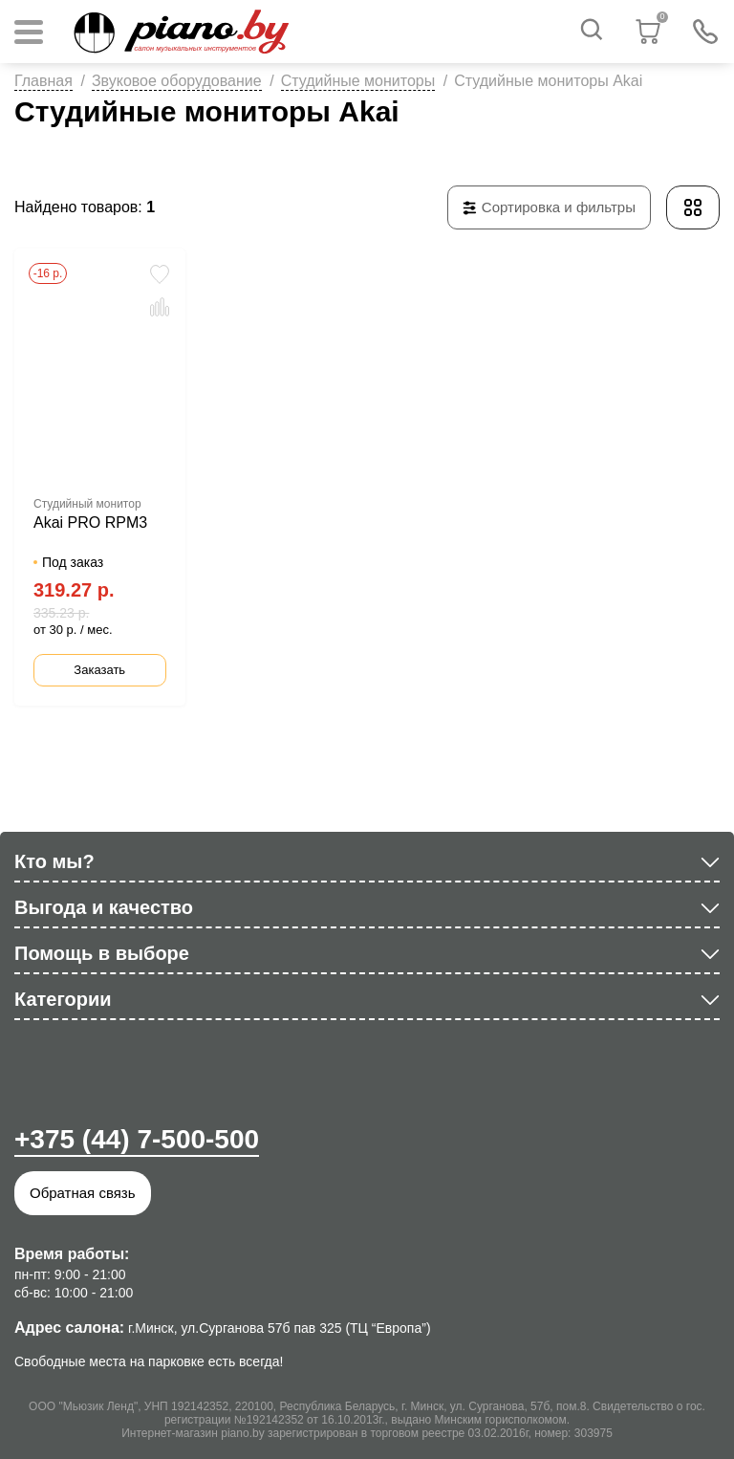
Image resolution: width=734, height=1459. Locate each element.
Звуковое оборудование (177, 81)
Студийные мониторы (358, 81)
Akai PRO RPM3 (90, 522)
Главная (43, 81)
